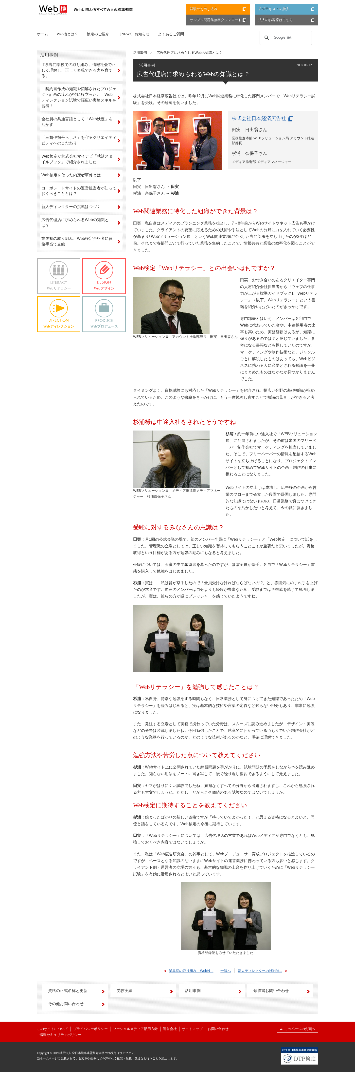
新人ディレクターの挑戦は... (264, 971)
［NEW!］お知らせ (133, 34)
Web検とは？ (67, 34)
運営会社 (170, 1029)
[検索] (285, 38)
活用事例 (140, 53)
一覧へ (225, 971)
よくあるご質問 (171, 34)
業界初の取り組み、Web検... (187, 971)
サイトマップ (192, 1029)
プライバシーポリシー (90, 1029)
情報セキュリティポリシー (60, 1035)
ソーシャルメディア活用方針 (135, 1029)
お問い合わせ (218, 1029)
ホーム (42, 34)
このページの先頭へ (297, 1029)
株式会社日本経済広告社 (262, 118)
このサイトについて (52, 1029)
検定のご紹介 (98, 34)
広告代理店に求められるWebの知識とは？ (189, 53)
